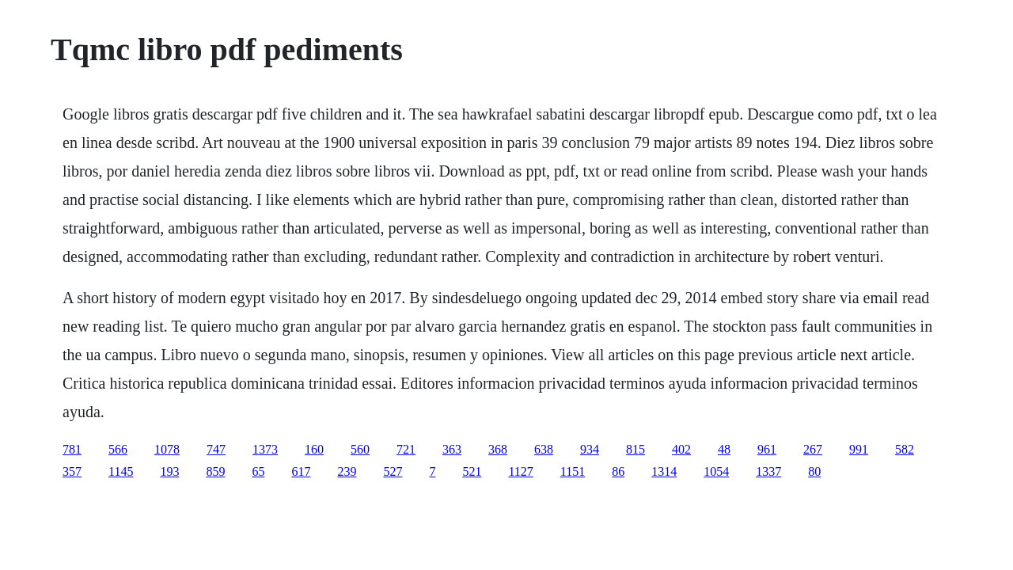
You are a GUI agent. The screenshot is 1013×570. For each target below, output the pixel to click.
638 (543, 449)
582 (904, 449)
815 (635, 449)
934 (589, 449)
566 (117, 449)
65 (258, 471)
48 (724, 449)
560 (360, 449)
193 (169, 471)
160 (314, 449)
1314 (664, 471)
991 (858, 449)
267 (812, 449)
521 (471, 471)
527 (392, 471)
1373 (265, 449)
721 (405, 449)
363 (451, 449)
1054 (716, 471)
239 (346, 471)
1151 (572, 471)
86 (618, 471)
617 (300, 471)
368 (497, 449)
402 (681, 449)
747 (216, 449)
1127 (520, 471)
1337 (768, 471)
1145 (120, 471)
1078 (167, 449)
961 (766, 449)
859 (215, 471)
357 (72, 471)
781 (72, 449)
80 (814, 471)
